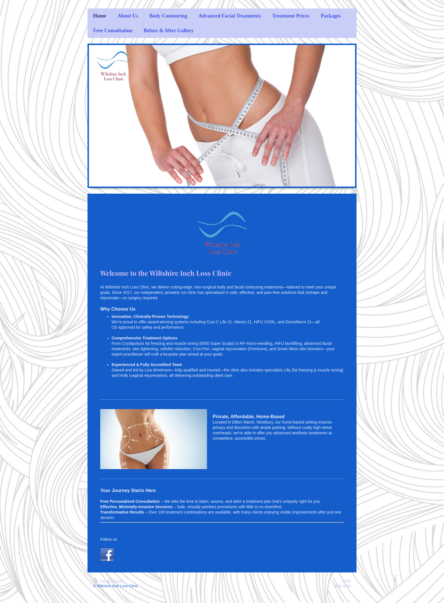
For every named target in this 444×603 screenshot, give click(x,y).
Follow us (108, 539)
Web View (342, 585)
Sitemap (116, 581)
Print (100, 581)
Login (346, 580)
